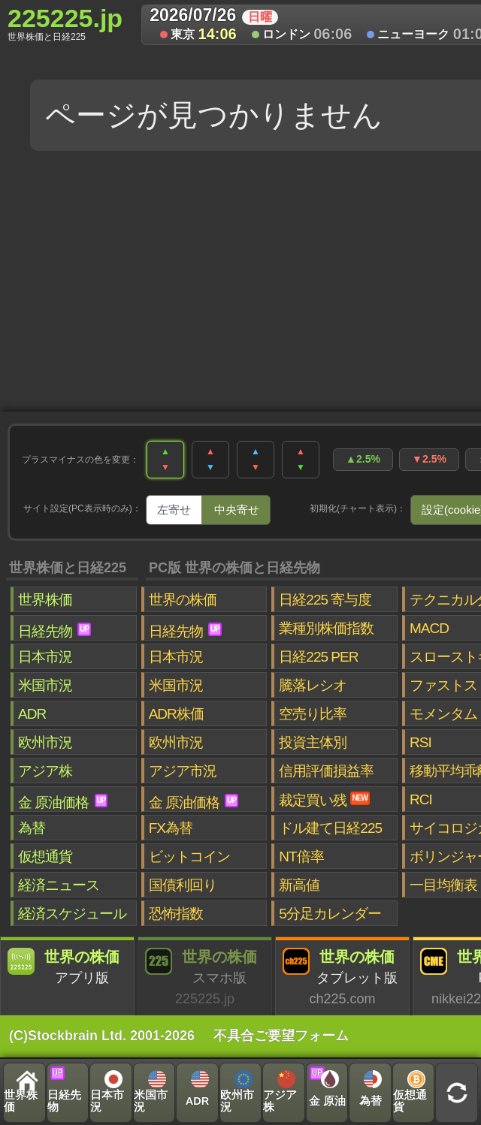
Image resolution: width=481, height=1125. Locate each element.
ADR (32, 714)
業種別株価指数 (326, 628)
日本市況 (45, 657)
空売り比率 (312, 714)
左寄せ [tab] (174, 509)
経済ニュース (58, 885)
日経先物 (54, 631)
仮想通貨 (45, 856)
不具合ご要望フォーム (281, 1035)
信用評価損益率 (326, 771)
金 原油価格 (62, 802)
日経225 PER (318, 657)
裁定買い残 (324, 800)
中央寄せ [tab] (236, 509)
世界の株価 (182, 600)
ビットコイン (189, 856)
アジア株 (45, 771)
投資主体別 (312, 742)
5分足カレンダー (330, 913)
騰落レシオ (312, 685)
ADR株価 (176, 714)
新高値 (299, 885)
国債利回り (182, 885)
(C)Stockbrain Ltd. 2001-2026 (102, 1035)
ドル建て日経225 (330, 828)
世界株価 (45, 600)
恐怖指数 (176, 913)
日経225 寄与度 (325, 600)
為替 (31, 828)
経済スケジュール (72, 913)
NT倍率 (301, 856)
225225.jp (65, 23)
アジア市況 (182, 771)
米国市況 (45, 685)
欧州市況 (45, 742)
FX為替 (170, 828)
